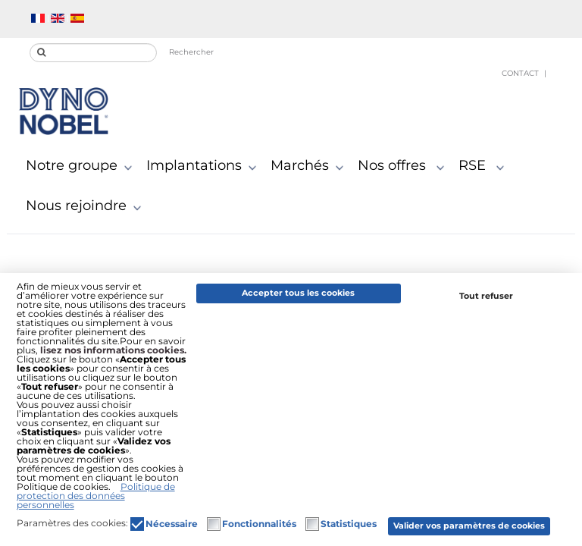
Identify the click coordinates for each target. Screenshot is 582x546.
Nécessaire (172, 524)
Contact (520, 73)
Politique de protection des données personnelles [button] (96, 495)
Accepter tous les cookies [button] (298, 293)
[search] (93, 52)
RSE (484, 166)
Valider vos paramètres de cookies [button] (469, 526)
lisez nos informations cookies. (113, 350)
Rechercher (191, 52)
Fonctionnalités (259, 524)
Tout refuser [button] (486, 296)
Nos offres (404, 166)
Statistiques (349, 524)
